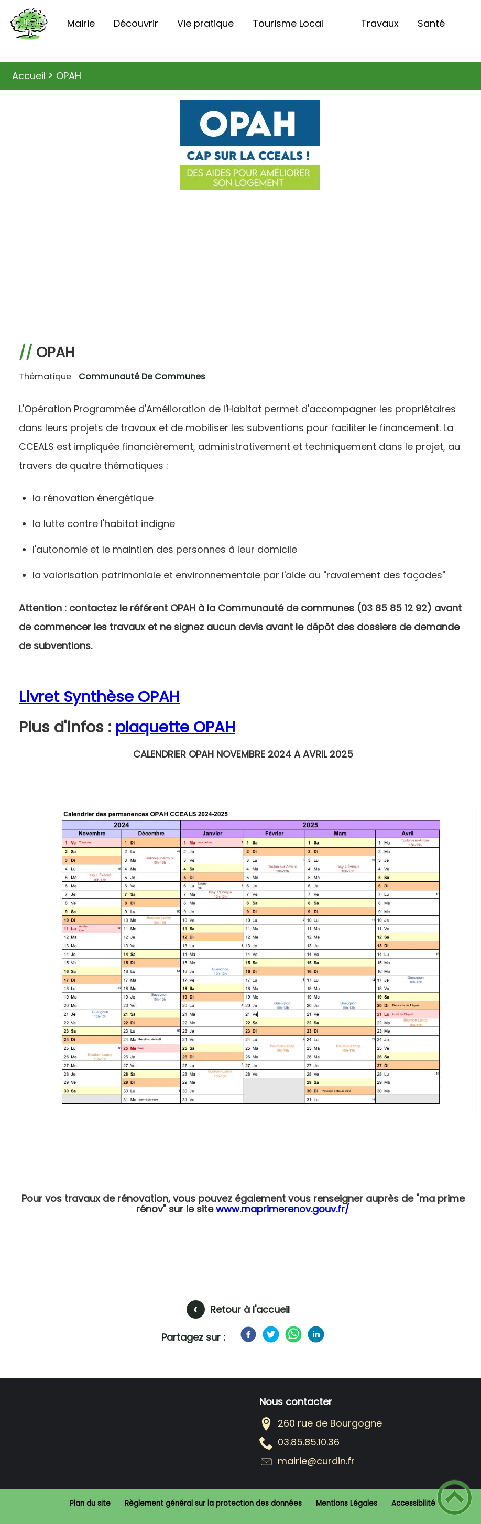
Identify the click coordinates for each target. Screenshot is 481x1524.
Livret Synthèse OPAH (99, 696)
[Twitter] (271, 1334)
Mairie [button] (81, 23)
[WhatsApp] (293, 1334)
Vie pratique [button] (205, 23)
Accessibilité (413, 1503)
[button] (455, 1498)
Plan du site (90, 1503)
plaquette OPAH (175, 727)
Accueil (29, 75)
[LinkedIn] (316, 1334)
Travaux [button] (380, 23)
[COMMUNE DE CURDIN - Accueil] (29, 23)
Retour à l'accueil (250, 1309)
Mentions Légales (346, 1503)
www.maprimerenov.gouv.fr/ (282, 1208)
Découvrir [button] (136, 23)
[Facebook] (248, 1334)
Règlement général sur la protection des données (213, 1503)
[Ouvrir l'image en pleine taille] (252, 964)
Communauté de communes (142, 376)
